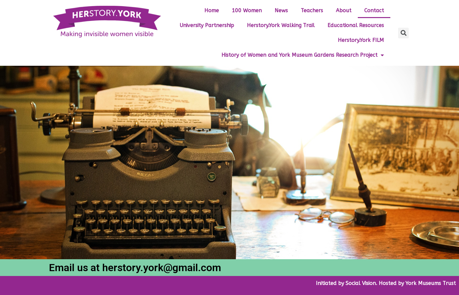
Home (211, 10)
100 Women (247, 10)
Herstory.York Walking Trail (281, 25)
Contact (374, 10)
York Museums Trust (430, 283)
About (343, 10)
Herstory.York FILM (361, 40)
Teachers (312, 10)
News (281, 10)
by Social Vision (356, 283)
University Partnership (207, 25)
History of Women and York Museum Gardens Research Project (302, 55)
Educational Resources (355, 25)
